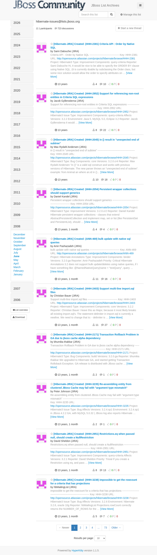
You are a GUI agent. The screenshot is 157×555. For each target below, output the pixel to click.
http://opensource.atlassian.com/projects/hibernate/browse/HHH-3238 (90, 498)
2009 (17, 215)
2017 (17, 124)
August (18, 249)
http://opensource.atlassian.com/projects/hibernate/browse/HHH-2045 (90, 157)
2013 (17, 169)
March (17, 267)
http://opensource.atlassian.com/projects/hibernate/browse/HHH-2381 (96, 58)
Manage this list (130, 14)
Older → (116, 527)
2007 (17, 288)
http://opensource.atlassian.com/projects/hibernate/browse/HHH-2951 (90, 451)
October (18, 241)
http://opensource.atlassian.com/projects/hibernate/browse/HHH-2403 (96, 302)
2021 (17, 79)
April (16, 263)
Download (19, 317)
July (16, 252)
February (19, 270)
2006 (17, 300)
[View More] (85, 122)
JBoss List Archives (66, 5)
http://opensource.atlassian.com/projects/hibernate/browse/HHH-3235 (90, 405)
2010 (17, 203)
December (19, 234)
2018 (17, 113)
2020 (17, 90)
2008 (17, 226)
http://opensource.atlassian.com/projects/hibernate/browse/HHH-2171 (90, 352)
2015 (17, 147)
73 (105, 527)
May (16, 259)
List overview (20, 310)
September (20, 245)
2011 (17, 192)
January (18, 274)
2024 (17, 45)
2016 (17, 135)
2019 (17, 102)
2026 (17, 23)
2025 (17, 34)
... (99, 527)
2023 (17, 56)
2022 (17, 68)
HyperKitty (77, 550)
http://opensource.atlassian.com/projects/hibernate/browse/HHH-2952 (90, 111)
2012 (17, 181)
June (17, 256)
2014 (17, 158)
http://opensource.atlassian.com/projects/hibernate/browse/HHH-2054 (90, 207)
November (19, 238)
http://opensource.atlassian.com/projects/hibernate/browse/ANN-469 (95, 253)
